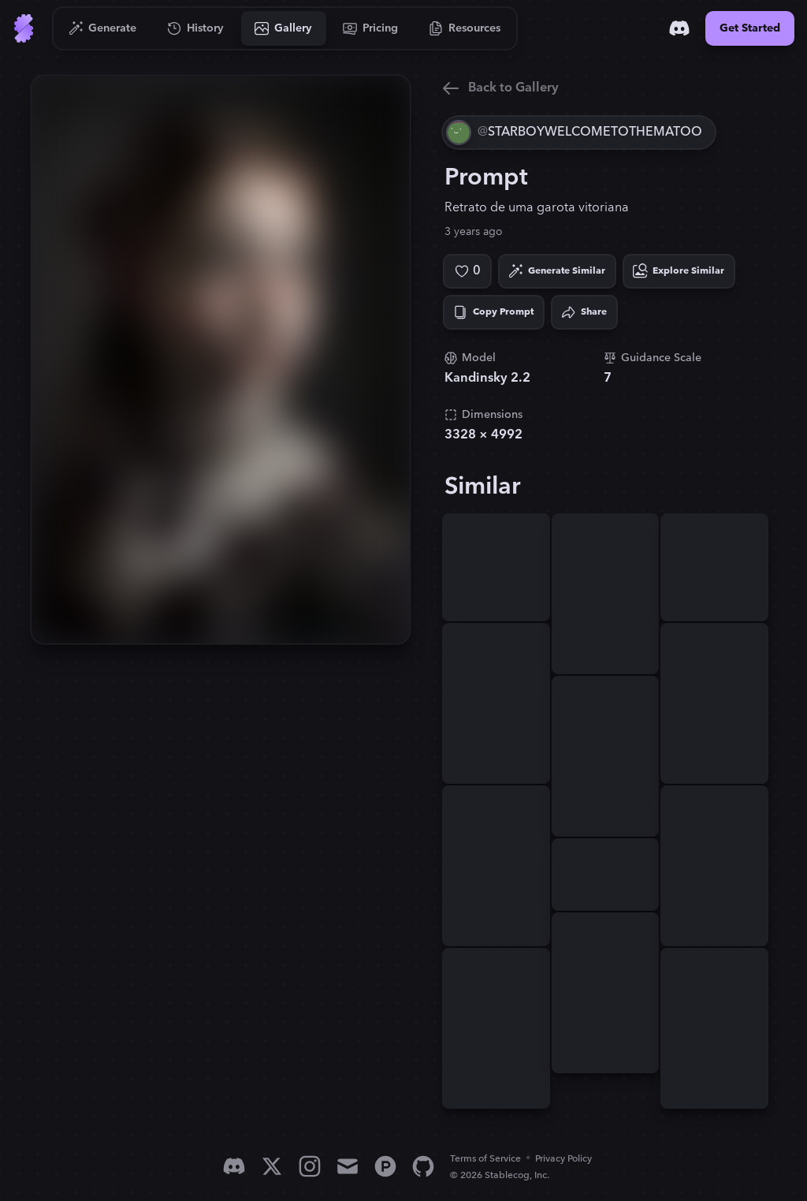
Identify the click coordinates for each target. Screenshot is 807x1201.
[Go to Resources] (465, 28)
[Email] (347, 1166)
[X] (272, 1166)
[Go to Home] (23, 28)
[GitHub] (423, 1166)
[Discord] (679, 28)
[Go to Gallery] (284, 28)
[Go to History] (196, 28)
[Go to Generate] (103, 28)
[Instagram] (310, 1166)
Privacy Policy (563, 1159)
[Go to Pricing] (371, 28)
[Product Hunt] (385, 1166)
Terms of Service (485, 1159)
